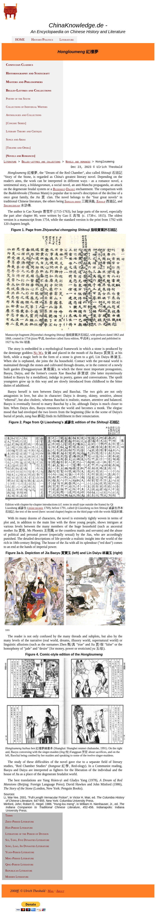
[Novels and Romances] (20, 155)
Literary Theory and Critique (24, 131)
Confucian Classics (19, 64)
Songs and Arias (16, 139)
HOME (20, 39)
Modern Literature (16, 876)
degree (35, 508)
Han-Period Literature (19, 827)
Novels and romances (78, 161)
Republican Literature (18, 870)
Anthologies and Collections (23, 115)
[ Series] (16, 123)
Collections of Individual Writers (26, 106)
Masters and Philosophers (24, 82)
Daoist (70, 189)
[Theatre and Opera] (18, 147)
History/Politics (42, 39)
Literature (66, 39)
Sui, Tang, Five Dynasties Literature (27, 840)
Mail (51, 891)
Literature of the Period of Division (26, 833)
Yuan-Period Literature (19, 852)
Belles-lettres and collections (41, 161)
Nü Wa (38, 353)
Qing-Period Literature (19, 864)
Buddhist (59, 189)
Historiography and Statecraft (28, 73)
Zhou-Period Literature (19, 821)
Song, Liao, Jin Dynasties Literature (27, 846)
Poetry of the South (18, 98)
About (60, 891)
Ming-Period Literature (19, 858)
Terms (9, 815)
